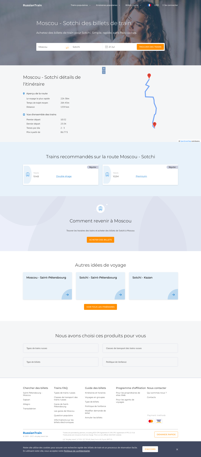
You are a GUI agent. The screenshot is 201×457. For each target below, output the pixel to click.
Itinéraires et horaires (95, 390)
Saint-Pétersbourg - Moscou (32, 391)
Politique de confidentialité (77, 450)
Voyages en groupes (95, 394)
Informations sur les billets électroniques (64, 418)
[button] (149, 5)
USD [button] (156, 5)
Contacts (151, 394)
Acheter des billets (100, 237)
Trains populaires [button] (79, 5)
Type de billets (92, 399)
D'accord (150, 449)
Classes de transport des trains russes (66, 395)
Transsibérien (29, 406)
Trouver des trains (150, 47)
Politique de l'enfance (95, 403)
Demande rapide (166, 432)
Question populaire (63, 413)
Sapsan (26, 397)
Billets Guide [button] (132, 5)
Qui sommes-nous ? (157, 390)
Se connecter (171, 5)
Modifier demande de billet (95, 409)
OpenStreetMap (185, 141)
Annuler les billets (93, 415)
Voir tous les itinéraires (100, 304)
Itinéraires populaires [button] (107, 5)
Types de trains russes (64, 390)
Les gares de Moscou (64, 408)
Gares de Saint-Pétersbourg (61, 402)
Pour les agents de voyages (125, 398)
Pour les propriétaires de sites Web (128, 391)
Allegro (26, 401)
